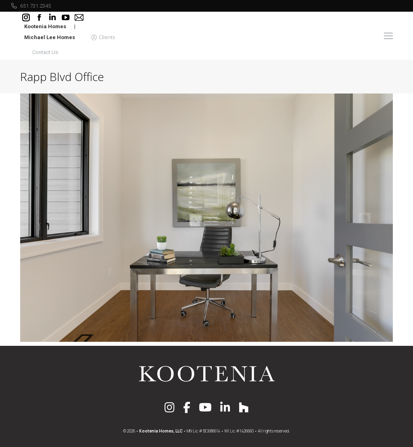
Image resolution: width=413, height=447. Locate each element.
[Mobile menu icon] (388, 35)
